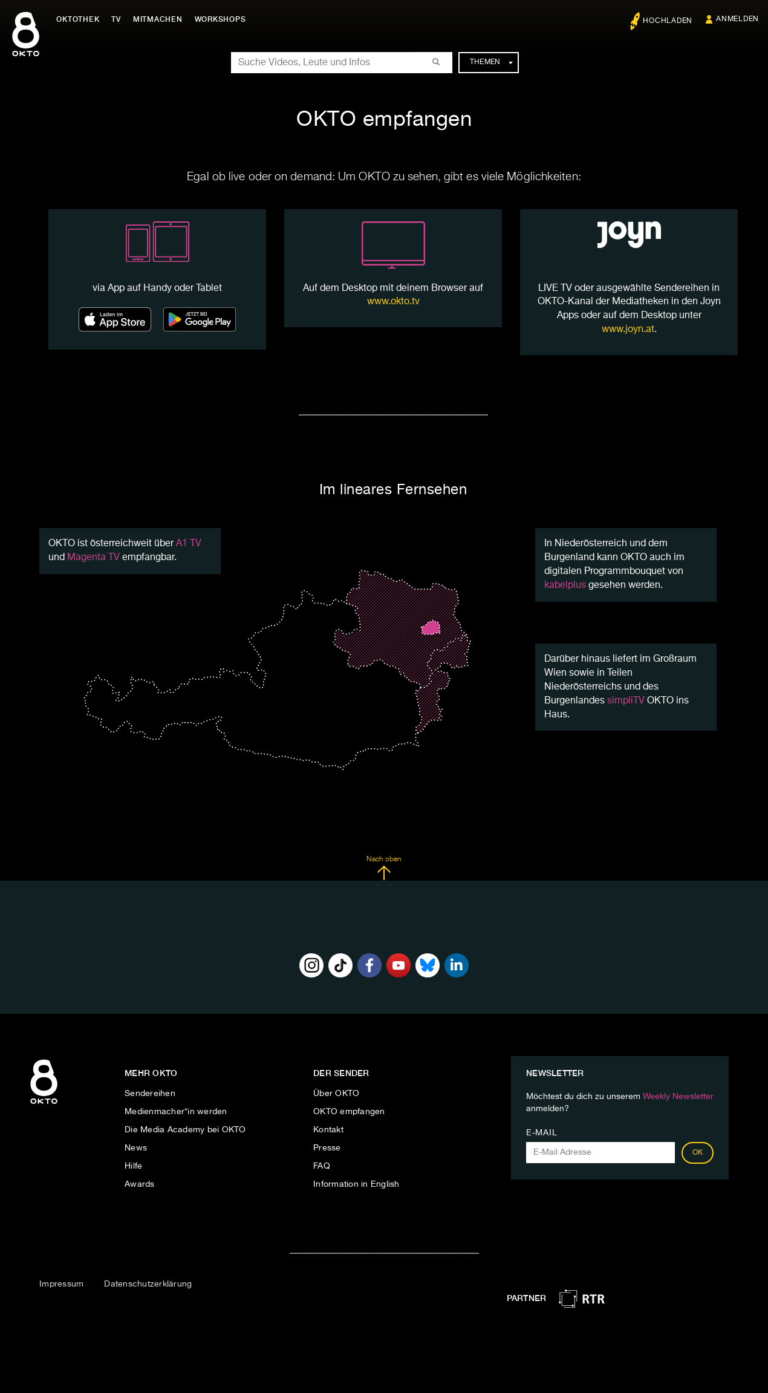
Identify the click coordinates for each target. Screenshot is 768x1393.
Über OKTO (336, 1093)
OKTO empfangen (349, 1112)
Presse (327, 1148)
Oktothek (78, 19)
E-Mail (541, 1133)
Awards (140, 1184)
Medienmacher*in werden (176, 1112)
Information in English (356, 1184)
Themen (491, 62)
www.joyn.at (628, 329)
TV (117, 19)
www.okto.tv (393, 302)
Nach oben (383, 868)
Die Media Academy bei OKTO (185, 1130)
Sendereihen (150, 1093)
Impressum (61, 1284)
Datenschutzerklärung (148, 1284)
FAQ (321, 1166)
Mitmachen (159, 19)
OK (697, 1152)
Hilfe (133, 1166)
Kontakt (328, 1130)
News (136, 1148)
